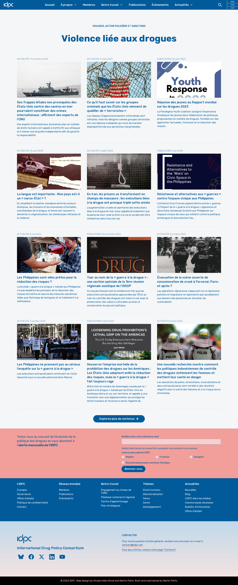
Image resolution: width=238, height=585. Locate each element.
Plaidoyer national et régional (118, 497)
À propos (22, 489)
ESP (232, 8)
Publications (137, 5)
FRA (232, 5)
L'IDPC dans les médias (198, 498)
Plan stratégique (110, 505)
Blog (187, 494)
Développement (152, 506)
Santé (146, 502)
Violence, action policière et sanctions (119, 26)
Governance (24, 494)
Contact (21, 506)
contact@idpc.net (132, 544)
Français (162, 456)
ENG (232, 2)
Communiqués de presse (199, 502)
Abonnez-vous (133, 468)
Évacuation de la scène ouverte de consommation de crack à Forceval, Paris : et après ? (188, 282)
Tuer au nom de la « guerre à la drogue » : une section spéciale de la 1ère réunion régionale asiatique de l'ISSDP (117, 282)
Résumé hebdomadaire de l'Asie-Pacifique (148, 463)
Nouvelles (190, 489)
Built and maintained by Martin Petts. (156, 580)
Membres (89, 5)
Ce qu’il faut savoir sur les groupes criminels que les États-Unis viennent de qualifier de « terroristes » (116, 106)
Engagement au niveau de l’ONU (116, 491)
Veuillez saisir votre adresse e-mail (140, 436)
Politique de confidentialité (32, 502)
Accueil (50, 5)
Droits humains (151, 489)
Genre (146, 498)
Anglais (127, 456)
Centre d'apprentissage (114, 501)
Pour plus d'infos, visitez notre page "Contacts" (149, 549)
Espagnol (196, 456)
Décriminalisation (153, 494)
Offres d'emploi (25, 498)
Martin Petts (127, 580)
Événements (160, 5)
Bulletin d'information (197, 506)
